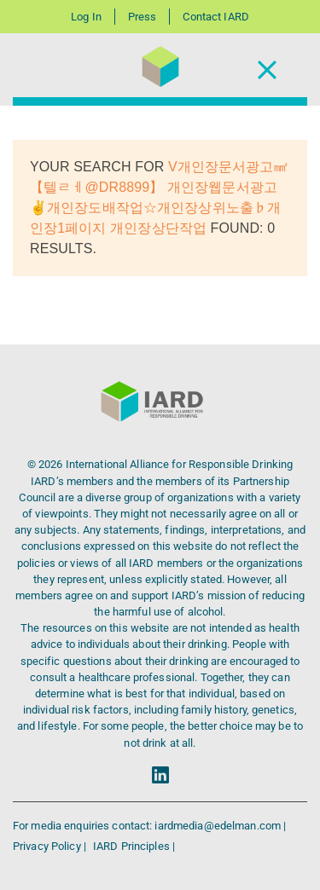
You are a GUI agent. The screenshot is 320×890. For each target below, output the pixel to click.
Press (142, 16)
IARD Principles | (134, 846)
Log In (86, 16)
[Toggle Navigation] (267, 69)
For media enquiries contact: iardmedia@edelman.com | (149, 825)
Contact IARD (215, 16)
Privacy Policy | (51, 846)
